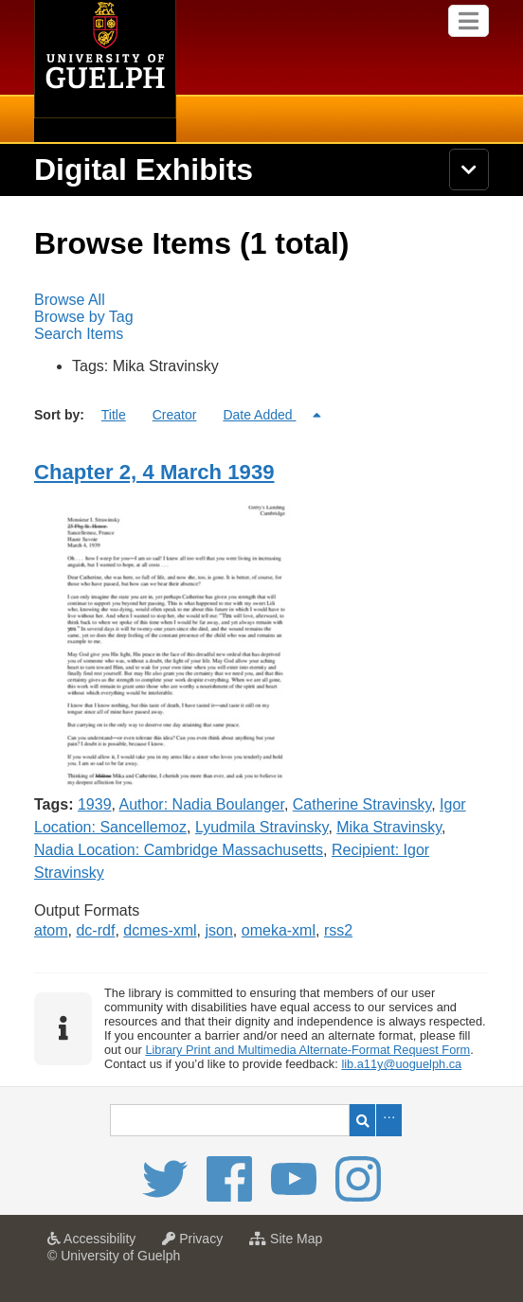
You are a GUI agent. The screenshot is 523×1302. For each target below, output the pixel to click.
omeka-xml (279, 930)
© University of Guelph (113, 1255)
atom (51, 930)
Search (362, 1120)
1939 (95, 804)
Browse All (69, 300)
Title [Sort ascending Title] (113, 414)
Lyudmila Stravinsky (262, 827)
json (219, 930)
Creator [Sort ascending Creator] (175, 414)
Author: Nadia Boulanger (201, 804)
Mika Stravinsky (389, 827)
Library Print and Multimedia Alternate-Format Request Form (307, 1050)
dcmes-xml (159, 930)
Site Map (290, 1244)
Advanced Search (389, 1120)
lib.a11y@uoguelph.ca (401, 1064)
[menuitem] (261, 300)
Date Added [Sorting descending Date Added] (259, 414)
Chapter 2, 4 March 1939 (154, 472)
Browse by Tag (84, 317)
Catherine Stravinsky (362, 804)
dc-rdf (95, 930)
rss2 (338, 930)
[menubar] (261, 317)
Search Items (78, 334)
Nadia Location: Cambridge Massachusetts (178, 850)
